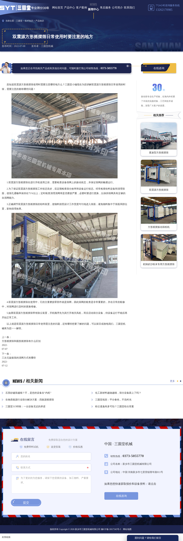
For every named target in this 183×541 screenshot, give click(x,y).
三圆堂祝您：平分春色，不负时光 (113, 399)
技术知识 (29, 21)
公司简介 (117, 7)
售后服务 (105, 7)
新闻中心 (93, 9)
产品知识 (39, 21)
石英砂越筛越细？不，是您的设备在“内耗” (28, 393)
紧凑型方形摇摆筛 (158, 152)
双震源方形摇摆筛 (158, 190)
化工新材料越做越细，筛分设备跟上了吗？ (118, 393)
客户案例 (81, 7)
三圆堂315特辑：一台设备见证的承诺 (25, 406)
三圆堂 (19, 21)
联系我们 (129, 7)
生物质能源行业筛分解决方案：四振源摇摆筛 (29, 399)
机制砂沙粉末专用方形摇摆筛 (159, 264)
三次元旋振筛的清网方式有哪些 (19, 357)
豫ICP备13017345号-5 (110, 529)
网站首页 (57, 7)
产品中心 (69, 7)
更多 (172, 381)
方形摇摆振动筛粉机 (159, 227)
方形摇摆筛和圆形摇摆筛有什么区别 (21, 341)
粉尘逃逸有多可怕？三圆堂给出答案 (114, 406)
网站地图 (127, 529)
